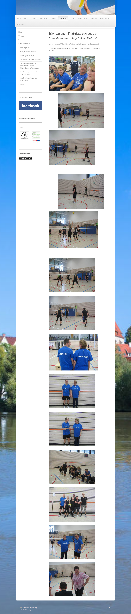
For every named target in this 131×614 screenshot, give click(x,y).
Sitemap (34, 607)
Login (109, 607)
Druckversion (25, 607)
